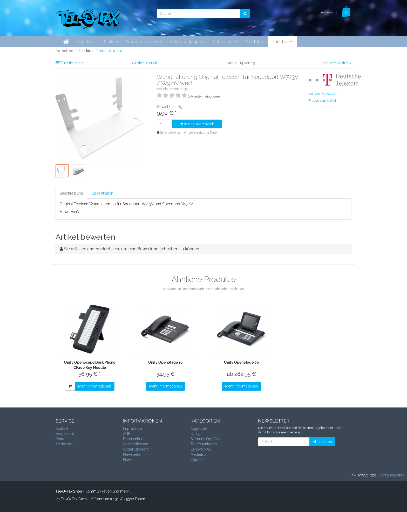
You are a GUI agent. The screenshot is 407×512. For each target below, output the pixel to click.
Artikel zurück (145, 63)
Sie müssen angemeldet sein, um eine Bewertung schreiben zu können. (132, 248)
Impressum (132, 428)
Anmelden (329, 12)
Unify (111, 41)
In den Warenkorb (197, 124)
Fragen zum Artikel (322, 100)
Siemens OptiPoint (144, 41)
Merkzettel (64, 444)
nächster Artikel (336, 63)
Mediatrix (255, 41)
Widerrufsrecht (136, 449)
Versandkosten (135, 444)
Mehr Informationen (94, 386)
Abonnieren (322, 442)
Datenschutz (133, 439)
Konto (60, 439)
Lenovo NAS (225, 41)
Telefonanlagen (187, 41)
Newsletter (132, 454)
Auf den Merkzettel (322, 93)
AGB (126, 434)
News (128, 460)
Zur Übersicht (72, 63)
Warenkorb (65, 434)
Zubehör (282, 41)
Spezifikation (102, 193)
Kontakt (62, 428)
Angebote (86, 41)
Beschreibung (71, 193)
